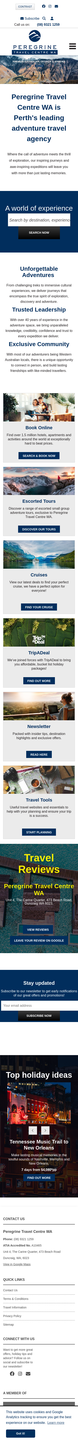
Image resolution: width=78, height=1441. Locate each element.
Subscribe (30, 18)
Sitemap (8, 1324)
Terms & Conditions (15, 1299)
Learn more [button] (55, 1422)
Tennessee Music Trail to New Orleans (39, 1145)
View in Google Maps (17, 1264)
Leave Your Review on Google (39, 940)
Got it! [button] (20, 1433)
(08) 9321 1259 (48, 24)
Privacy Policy (56, 1024)
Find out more (39, 1177)
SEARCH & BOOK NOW (39, 456)
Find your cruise (39, 607)
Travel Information (14, 1307)
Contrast (25, 6)
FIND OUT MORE (39, 681)
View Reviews (38, 929)
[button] (52, 18)
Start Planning (39, 832)
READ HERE (38, 754)
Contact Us (10, 1290)
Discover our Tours (39, 529)
